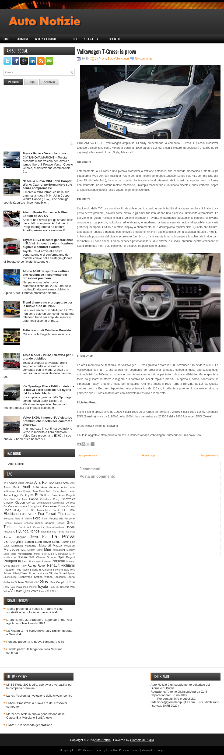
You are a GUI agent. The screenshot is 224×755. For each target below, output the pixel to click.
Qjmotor (70, 561)
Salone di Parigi (12, 573)
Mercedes (11, 549)
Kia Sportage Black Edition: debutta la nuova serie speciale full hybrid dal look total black (48, 390)
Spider (71, 573)
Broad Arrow (58, 495)
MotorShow (62, 554)
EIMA (72, 510)
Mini (47, 549)
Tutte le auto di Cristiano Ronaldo (47, 330)
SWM (6, 587)
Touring (33, 587)
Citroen (20, 502)
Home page (148, 455)
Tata (12, 587)
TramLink (54, 587)
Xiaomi (42, 591)
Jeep (34, 537)
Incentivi (45, 531)
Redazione (22, 39)
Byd (12, 499)
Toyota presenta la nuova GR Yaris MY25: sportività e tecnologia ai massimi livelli (34, 610)
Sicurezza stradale (38, 573)
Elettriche (11, 514)
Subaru (19, 582)
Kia (45, 537)
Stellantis (60, 576)
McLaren (69, 545)
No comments (143, 58)
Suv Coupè (57, 582)
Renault (53, 565)
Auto (36, 487)
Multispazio (10, 557)
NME (31, 557)
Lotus (6, 545)
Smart (63, 573)
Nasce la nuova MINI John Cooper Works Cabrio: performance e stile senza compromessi (47, 184)
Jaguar (21, 537)
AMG (66, 482)
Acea (21, 482)
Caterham (45, 499)
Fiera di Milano (23, 518)
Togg (25, 587)
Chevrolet (68, 499)
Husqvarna (9, 531)
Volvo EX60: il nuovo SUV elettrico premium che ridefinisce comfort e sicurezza (47, 421)
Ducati (55, 510)
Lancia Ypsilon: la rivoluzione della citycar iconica (39, 695)
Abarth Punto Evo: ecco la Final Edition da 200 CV (45, 214)
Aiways (29, 483)
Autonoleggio (11, 495)
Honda (70, 527)
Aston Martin (12, 487)
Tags (31, 82)
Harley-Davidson (55, 527)
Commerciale (44, 502)
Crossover (50, 506)
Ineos (53, 531)
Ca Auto (22, 499)
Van (72, 586)
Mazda (57, 545)
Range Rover (37, 565)
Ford (36, 518)
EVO (29, 513)
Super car (32, 582)
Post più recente (87, 455)
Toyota (42, 587)
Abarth (13, 482)
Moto (13, 554)
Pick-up (23, 561)
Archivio (49, 82)
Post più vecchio (209, 455)
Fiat (61, 514)
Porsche (58, 561)
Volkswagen (20, 591)
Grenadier (38, 527)
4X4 (6, 483)
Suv (75, 39)
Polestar (46, 561)
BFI (32, 495)
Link (72, 542)
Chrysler (9, 502)
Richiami (68, 565)
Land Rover (43, 541)
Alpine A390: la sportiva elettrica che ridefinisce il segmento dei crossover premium (46, 274)
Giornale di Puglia (142, 740)
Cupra (61, 506)
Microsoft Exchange (152, 750)
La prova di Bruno (45, 39)
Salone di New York (64, 569)
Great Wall (25, 527)
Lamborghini (14, 541)
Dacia (7, 510)
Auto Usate (67, 491)
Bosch (47, 495)
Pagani (70, 557)
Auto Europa (24, 491)
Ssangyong (25, 576)
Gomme (50, 522)
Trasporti (64, 587)
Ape (72, 483)
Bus (6, 499)
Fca (41, 514)
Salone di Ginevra (41, 569)
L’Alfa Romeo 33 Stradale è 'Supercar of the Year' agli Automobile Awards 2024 (39, 621)
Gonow (60, 523)
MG (23, 549)
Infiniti (60, 531)
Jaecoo (8, 537)
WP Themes (85, 750)
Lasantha (111, 750)
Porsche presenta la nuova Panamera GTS (35, 641)
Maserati (45, 545)
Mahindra (17, 545)
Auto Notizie (16, 464)
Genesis (28, 523)
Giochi (38, 522)
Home (7, 39)
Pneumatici (35, 561)
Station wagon (43, 576)
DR (26, 510)
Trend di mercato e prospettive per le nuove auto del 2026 (47, 304)
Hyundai (22, 531)
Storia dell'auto (93, 39)
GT (64, 39)
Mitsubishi (59, 549)
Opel (61, 557)
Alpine (58, 483)
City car (30, 502)
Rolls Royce (22, 569)
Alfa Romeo (44, 482)
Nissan (22, 557)
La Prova (63, 536)
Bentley (24, 495)
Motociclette (25, 553)
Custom (70, 506)
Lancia (29, 541)
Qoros (7, 565)
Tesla (18, 586)
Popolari (13, 82)
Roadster (9, 569)
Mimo (39, 550)
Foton (45, 518)
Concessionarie (17, 506)
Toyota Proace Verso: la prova (44, 153)
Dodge (18, 510)
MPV (72, 554)
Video (7, 591)
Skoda (53, 573)
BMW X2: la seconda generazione (29, 725)
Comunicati (58, 502)
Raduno (15, 565)
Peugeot (10, 561)
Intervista (70, 531)
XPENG (51, 591)
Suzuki (70, 582)
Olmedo (40, 557)
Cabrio (33, 499)
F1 (35, 513)
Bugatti (70, 495)
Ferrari (51, 514)
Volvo (34, 591)
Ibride (34, 531)
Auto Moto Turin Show (46, 491)
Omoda (51, 557)
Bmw (39, 495)
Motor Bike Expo (44, 554)
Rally (24, 565)
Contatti (114, 39)
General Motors (13, 523)
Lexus (56, 541)
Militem (31, 550)
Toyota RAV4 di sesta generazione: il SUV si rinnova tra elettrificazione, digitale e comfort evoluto (48, 243)
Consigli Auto (35, 506)
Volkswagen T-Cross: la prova (106, 51)
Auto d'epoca (50, 487)
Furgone (69, 518)
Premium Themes (129, 750)
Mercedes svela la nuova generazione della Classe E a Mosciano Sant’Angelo (35, 715)
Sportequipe (10, 577)
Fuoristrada (56, 518)
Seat (24, 573)
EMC (22, 514)
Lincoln (65, 542)
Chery (56, 499)
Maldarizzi (31, 545)
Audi (26, 487)
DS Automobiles (40, 510)
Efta (64, 510)
